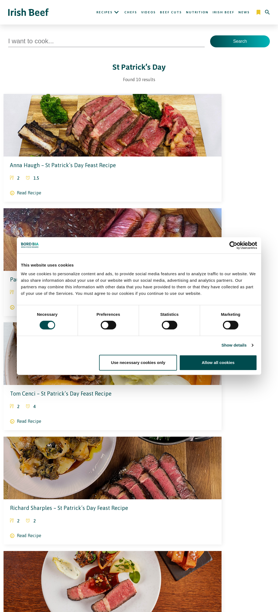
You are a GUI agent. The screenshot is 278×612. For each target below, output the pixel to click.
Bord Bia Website (206, 551)
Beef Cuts (171, 12)
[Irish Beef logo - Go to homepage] (28, 12)
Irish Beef (223, 12)
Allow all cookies (218, 362)
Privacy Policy (145, 543)
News (244, 12)
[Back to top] (268, 500)
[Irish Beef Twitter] (19, 527)
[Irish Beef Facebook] (27, 527)
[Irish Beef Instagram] (10, 527)
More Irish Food (212, 533)
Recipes (104, 12)
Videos (148, 12)
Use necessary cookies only (138, 362)
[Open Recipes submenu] (116, 12)
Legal (139, 533)
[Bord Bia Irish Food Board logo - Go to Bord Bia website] (29, 503)
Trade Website (203, 543)
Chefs (130, 12)
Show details (234, 345)
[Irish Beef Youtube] (45, 527)
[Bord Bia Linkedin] (35, 527)
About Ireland (101, 533)
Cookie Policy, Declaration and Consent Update (155, 559)
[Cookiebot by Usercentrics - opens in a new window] (233, 245)
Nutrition (197, 12)
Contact (182, 499)
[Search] (267, 12)
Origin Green (201, 558)
